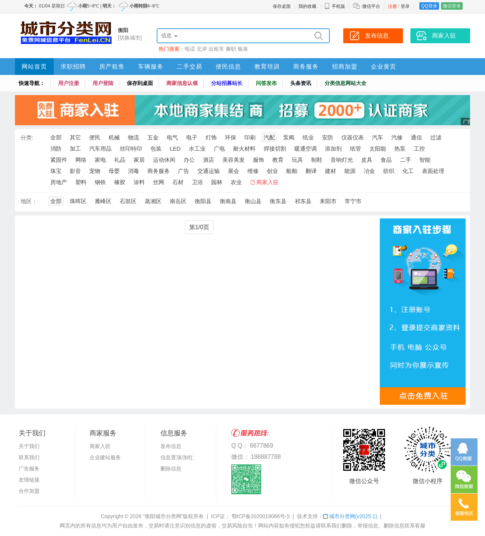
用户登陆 (103, 83)
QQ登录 (429, 6)
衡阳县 (203, 201)
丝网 (158, 182)
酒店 (208, 160)
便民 (94, 137)
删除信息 (170, 469)
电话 (190, 49)
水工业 (197, 148)
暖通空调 (305, 148)
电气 (172, 137)
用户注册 (68, 83)
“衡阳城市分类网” (163, 516)
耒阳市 (328, 201)
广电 (219, 148)
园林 (216, 182)
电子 (191, 137)
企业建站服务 (105, 457)
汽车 (377, 137)
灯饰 (211, 137)
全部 (56, 137)
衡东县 (278, 201)
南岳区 (178, 201)
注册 (392, 6)
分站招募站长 (226, 83)
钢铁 (100, 182)
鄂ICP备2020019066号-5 (260, 516)
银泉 (243, 49)
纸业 (308, 137)
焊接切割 (275, 148)
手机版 (334, 6)
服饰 (258, 160)
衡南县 (228, 201)
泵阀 (288, 137)
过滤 (435, 137)
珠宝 (56, 171)
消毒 (133, 171)
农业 (236, 182)
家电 (100, 160)
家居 (139, 160)
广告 (183, 171)
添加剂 (333, 148)
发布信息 (170, 446)
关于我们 (29, 446)
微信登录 (452, 6)
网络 (81, 160)
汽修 (397, 137)
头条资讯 (300, 83)
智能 (425, 160)
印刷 (250, 137)
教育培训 (267, 66)
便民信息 (228, 66)
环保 (230, 137)
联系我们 (29, 457)
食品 (386, 160)
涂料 (139, 182)
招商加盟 (344, 66)
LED (175, 148)
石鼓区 (128, 201)
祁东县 (303, 201)
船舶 (291, 171)
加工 (75, 148)
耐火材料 (244, 148)
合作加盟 (29, 491)
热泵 (400, 148)
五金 (153, 137)
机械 (114, 137)
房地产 (58, 182)
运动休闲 (164, 160)
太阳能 (377, 148)
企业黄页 (383, 66)
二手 (405, 160)
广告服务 (29, 469)
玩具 (297, 160)
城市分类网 (350, 516)
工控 (419, 148)
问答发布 (266, 83)
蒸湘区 (153, 201)
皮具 (366, 160)
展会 (233, 171)
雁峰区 (103, 201)
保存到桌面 (140, 83)
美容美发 (233, 160)
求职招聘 (73, 66)
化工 (408, 171)
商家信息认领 (182, 83)
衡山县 (253, 201)
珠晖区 (78, 201)
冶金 (369, 171)
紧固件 (58, 160)
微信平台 (371, 6)
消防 (56, 148)
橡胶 (119, 182)
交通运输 (208, 171)
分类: (27, 137)
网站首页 (34, 66)
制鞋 (316, 160)
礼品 (119, 160)
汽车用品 (100, 148)
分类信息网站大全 (345, 83)
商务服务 (306, 66)
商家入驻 (267, 182)
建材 (330, 171)
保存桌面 (282, 6)
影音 (75, 171)
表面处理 (433, 171)
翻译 (311, 171)
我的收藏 (307, 6)
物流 (133, 137)
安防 (327, 137)
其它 (75, 137)
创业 (272, 171)
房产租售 (112, 66)
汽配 (269, 137)
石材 (178, 182)
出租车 (216, 49)
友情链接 (29, 480)
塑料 (81, 182)
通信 (416, 137)
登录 (405, 6)
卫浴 (197, 182)
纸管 (355, 148)
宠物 (94, 171)
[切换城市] (130, 38)
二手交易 (189, 66)
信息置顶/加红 (176, 457)
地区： (29, 201)
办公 (189, 160)
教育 (278, 160)
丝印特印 (131, 148)
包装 (156, 148)
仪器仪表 (352, 137)
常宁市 (353, 201)
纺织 (388, 171)
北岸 (202, 49)
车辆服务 (150, 66)
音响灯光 (342, 160)
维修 (253, 171)
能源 (350, 171)
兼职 (231, 49)
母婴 (114, 171)
